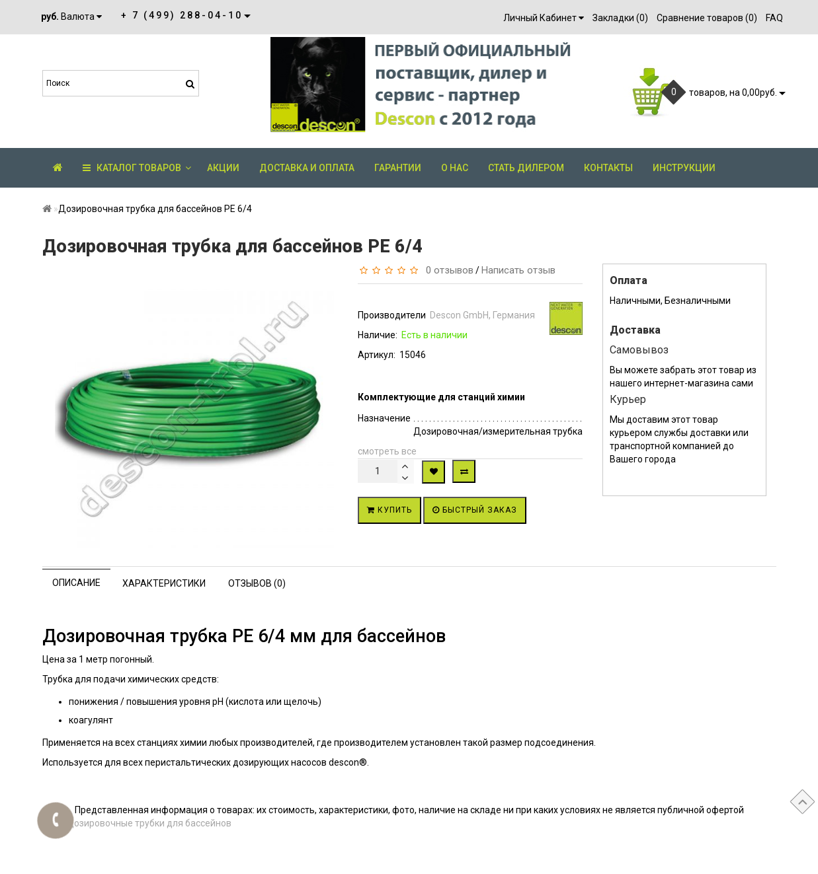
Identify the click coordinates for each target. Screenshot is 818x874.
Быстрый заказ (474, 510)
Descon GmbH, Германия (482, 315)
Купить (389, 510)
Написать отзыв (518, 270)
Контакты (608, 168)
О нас (454, 168)
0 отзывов (447, 270)
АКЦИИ (223, 168)
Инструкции (684, 168)
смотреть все (387, 451)
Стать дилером (526, 168)
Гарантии (397, 168)
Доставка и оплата (306, 168)
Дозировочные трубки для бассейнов (148, 823)
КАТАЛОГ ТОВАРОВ (137, 168)
